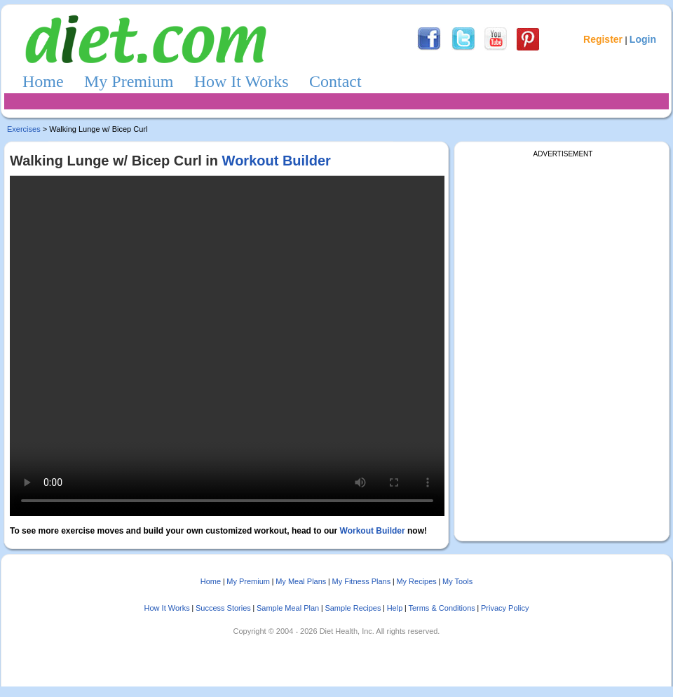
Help (395, 608)
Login (643, 39)
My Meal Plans (301, 581)
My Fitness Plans (361, 581)
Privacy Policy (505, 608)
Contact (335, 81)
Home (43, 81)
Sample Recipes (353, 608)
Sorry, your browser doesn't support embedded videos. (227, 346)
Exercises (24, 129)
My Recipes (416, 581)
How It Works (241, 81)
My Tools (457, 581)
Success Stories (223, 608)
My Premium (128, 81)
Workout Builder (276, 160)
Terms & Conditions (441, 608)
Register (603, 39)
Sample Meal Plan (288, 608)
